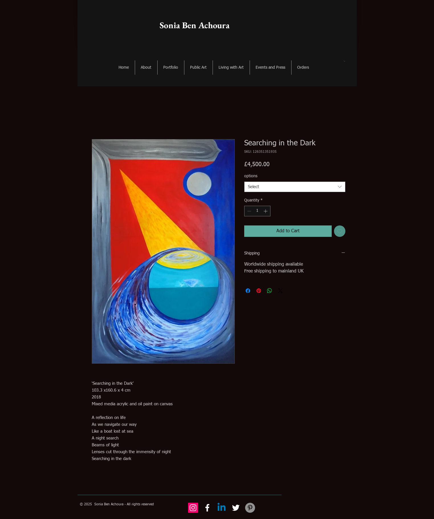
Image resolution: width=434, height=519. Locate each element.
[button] (344, 61)
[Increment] (266, 211)
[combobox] (294, 187)
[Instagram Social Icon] (193, 508)
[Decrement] (248, 211)
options (250, 176)
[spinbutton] (257, 211)
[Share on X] (280, 290)
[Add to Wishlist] (339, 231)
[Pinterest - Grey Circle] (250, 508)
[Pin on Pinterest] (258, 290)
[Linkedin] (222, 508)
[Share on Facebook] (247, 290)
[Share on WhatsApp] (269, 290)
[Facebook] (207, 508)
